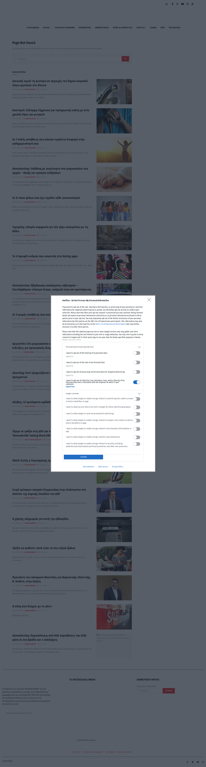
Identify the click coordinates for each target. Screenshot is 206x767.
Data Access (103, 467)
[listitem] (103, 347)
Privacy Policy (117, 467)
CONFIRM (83, 457)
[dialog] (103, 383)
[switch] (136, 353)
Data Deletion (88, 467)
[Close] (150, 300)
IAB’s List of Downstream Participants (111, 324)
